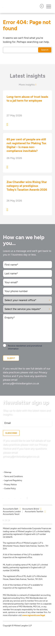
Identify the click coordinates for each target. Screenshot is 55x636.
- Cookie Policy (9, 488)
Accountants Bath (10, 509)
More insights (27, 84)
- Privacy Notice (10, 484)
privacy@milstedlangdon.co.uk (21, 383)
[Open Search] (42, 6)
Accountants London (12, 511)
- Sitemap (7, 472)
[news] (9, 520)
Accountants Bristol (30, 509)
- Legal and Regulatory (12, 480)
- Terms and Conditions (13, 476)
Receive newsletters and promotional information (25, 347)
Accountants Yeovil (11, 514)
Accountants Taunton (34, 511)
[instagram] (6, 520)
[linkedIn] (3, 520)
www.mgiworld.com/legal (33, 615)
